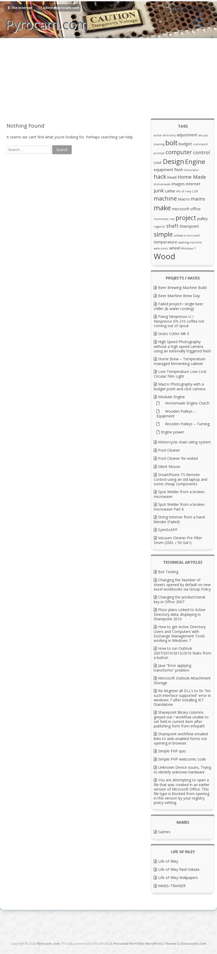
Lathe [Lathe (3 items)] (170, 190)
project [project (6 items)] (186, 217)
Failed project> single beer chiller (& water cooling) (178, 306)
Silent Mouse (169, 466)
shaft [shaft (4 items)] (172, 225)
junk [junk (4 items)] (159, 190)
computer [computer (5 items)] (179, 152)
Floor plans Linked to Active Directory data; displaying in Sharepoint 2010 (179, 614)
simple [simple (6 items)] (163, 234)
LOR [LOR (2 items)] (195, 191)
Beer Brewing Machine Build (182, 287)
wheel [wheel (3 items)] (174, 248)
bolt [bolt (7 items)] (171, 142)
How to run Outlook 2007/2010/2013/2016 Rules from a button (182, 653)
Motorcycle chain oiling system (184, 441)
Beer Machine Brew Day (179, 295)
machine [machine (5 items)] (165, 198)
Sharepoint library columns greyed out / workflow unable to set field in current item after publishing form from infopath (181, 719)
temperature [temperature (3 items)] (165, 241)
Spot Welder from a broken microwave (179, 494)
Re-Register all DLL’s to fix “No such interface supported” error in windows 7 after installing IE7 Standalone (182, 697)
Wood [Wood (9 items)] (164, 256)
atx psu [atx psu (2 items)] (203, 135)
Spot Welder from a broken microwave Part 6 (179, 507)
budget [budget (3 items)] (185, 143)
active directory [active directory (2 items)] (165, 135)
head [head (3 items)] (171, 177)
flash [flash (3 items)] (178, 169)
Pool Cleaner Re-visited (178, 458)
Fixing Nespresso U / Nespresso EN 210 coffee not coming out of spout (179, 321)
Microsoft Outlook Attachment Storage (182, 680)
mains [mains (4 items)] (198, 198)
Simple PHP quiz (172, 750)
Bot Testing (168, 571)
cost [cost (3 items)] (158, 162)
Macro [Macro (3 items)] (184, 199)
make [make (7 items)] (162, 207)
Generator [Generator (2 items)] (191, 170)
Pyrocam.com (47, 24)
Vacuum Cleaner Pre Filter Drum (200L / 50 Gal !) (178, 540)
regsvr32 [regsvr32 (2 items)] (159, 226)
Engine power (172, 431)
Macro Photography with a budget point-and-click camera (179, 386)
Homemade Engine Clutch (185, 403)
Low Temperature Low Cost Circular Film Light (180, 374)
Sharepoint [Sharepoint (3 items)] (189, 226)
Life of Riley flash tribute (179, 869)
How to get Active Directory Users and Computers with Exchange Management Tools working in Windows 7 (180, 633)
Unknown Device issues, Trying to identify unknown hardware (182, 770)
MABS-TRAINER (172, 885)
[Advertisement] (108, 77)
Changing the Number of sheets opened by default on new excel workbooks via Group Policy (182, 584)
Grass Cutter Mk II (173, 333)
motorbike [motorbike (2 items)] (161, 219)
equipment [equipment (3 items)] (163, 169)
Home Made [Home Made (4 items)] (191, 176)
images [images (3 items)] (178, 183)
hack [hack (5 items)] (160, 176)
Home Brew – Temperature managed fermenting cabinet (179, 361)
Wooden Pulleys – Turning (185, 423)
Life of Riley (168, 861)
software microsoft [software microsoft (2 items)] (187, 235)
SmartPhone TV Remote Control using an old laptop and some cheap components (180, 479)
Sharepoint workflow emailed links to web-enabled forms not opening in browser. (181, 738)
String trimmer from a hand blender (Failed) (179, 519)
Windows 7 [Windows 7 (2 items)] (188, 248)
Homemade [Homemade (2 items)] (162, 184)
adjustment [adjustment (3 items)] (187, 134)
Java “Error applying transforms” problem (172, 668)
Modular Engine (171, 396)
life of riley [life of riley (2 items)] (183, 191)
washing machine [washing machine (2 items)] (190, 242)
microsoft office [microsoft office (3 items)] (186, 208)
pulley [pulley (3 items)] (202, 218)
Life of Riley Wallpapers (178, 877)
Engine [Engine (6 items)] (195, 161)
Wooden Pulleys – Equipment (176, 413)
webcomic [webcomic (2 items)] (161, 248)
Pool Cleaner (169, 450)
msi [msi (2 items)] (172, 219)
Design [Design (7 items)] (173, 161)
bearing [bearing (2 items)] (159, 144)
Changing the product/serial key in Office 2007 (179, 599)
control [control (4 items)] (201, 152)
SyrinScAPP (167, 529)
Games (164, 831)
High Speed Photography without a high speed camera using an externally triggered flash (182, 346)
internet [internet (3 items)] (193, 183)
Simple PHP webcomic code (182, 759)
